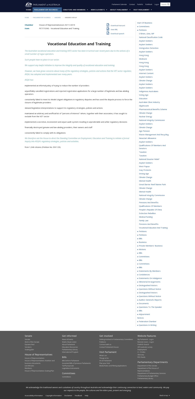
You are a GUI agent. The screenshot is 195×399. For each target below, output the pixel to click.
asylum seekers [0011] (146, 51)
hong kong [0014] (144, 62)
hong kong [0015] (144, 66)
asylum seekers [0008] (146, 41)
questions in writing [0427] (147, 325)
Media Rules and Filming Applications (113, 366)
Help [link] (86, 396)
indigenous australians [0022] (148, 91)
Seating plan (29, 350)
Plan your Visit (104, 363)
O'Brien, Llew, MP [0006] (146, 33)
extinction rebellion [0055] (147, 213)
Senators (28, 347)
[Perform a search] (168, 5)
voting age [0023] (143, 95)
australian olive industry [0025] (149, 102)
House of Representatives (34, 358)
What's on (103, 355)
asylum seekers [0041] (146, 163)
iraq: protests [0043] (145, 170)
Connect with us (105, 344)
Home (28, 10)
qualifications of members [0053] (150, 206)
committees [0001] (144, 26)
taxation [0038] (142, 152)
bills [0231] (140, 310)
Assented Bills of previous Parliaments (76, 363)
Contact (132, 5)
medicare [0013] (143, 59)
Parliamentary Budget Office (148, 376)
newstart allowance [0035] (147, 138)
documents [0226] (144, 303)
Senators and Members (74, 10)
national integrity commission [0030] (152, 120)
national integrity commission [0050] (152, 195)
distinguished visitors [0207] (148, 292)
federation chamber (147, 321)
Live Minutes (29, 366)
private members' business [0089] (151, 246)
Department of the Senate (147, 366)
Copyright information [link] (54, 396)
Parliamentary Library (70, 350)
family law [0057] (143, 220)
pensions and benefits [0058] (148, 224)
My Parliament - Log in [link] (146, 339)
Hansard (57, 18)
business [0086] (143, 242)
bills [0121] (140, 260)
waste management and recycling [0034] (154, 134)
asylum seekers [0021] (146, 88)
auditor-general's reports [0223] (150, 300)
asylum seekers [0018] (146, 77)
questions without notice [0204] (150, 289)
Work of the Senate (32, 342)
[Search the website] (165, 5)
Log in (157, 5)
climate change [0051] (145, 199)
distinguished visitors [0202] (148, 285)
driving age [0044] (144, 173)
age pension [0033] (144, 131)
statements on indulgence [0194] (150, 278)
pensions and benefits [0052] (148, 202)
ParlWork (148, 5)
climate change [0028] (145, 113)
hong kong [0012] (144, 55)
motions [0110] (142, 249)
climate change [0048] (145, 188)
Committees (66, 377)
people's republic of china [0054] (150, 210)
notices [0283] (140, 318)
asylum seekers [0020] (146, 84)
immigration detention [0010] (148, 48)
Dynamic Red (29, 344)
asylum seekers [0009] (146, 44)
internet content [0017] (146, 73)
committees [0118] (144, 256)
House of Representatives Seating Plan (39, 371)
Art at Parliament (105, 361)
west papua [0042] (144, 166)
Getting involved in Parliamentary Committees (116, 339)
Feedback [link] (78, 396)
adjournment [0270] (144, 314)
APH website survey (145, 347)
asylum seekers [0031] (146, 124)
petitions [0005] (143, 30)
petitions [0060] (143, 231)
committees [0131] (144, 264)
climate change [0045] (145, 177)
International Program (70, 352)
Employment (142, 350)
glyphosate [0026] (144, 106)
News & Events (98, 10)
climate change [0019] (145, 80)
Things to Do (104, 358)
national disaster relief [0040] (149, 159)
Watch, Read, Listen (69, 342)
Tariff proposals (68, 366)
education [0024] (143, 98)
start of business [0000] (144, 23)
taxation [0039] (142, 155)
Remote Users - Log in (146, 342)
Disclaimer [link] (68, 396)
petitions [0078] (143, 235)
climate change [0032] (145, 127)
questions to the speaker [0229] (150, 307)
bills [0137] (140, 267)
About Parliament (119, 10)
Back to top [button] (165, 395)
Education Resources (70, 347)
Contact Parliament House (109, 347)
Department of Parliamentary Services (152, 373)
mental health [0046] (145, 181)
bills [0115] (140, 253)
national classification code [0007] (151, 37)
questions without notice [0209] (150, 296)
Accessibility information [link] (34, 396)
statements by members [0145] (150, 271)
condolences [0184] (144, 274)
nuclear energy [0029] (145, 116)
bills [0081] (140, 238)
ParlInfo (140, 5)
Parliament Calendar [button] (119, 5)
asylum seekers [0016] (146, 70)
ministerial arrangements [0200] (149, 282)
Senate (27, 339)
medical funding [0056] (146, 217)
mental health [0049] (145, 191)
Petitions (102, 342)
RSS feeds (141, 357)
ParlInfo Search (143, 344)
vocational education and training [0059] (153, 228)
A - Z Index (141, 352)
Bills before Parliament (70, 361)
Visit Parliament (141, 10)
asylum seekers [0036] (146, 142)
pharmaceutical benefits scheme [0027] (153, 109)
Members (28, 368)
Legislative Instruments (70, 368)
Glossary (141, 354)
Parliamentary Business (46, 10)
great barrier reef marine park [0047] (152, 184)
